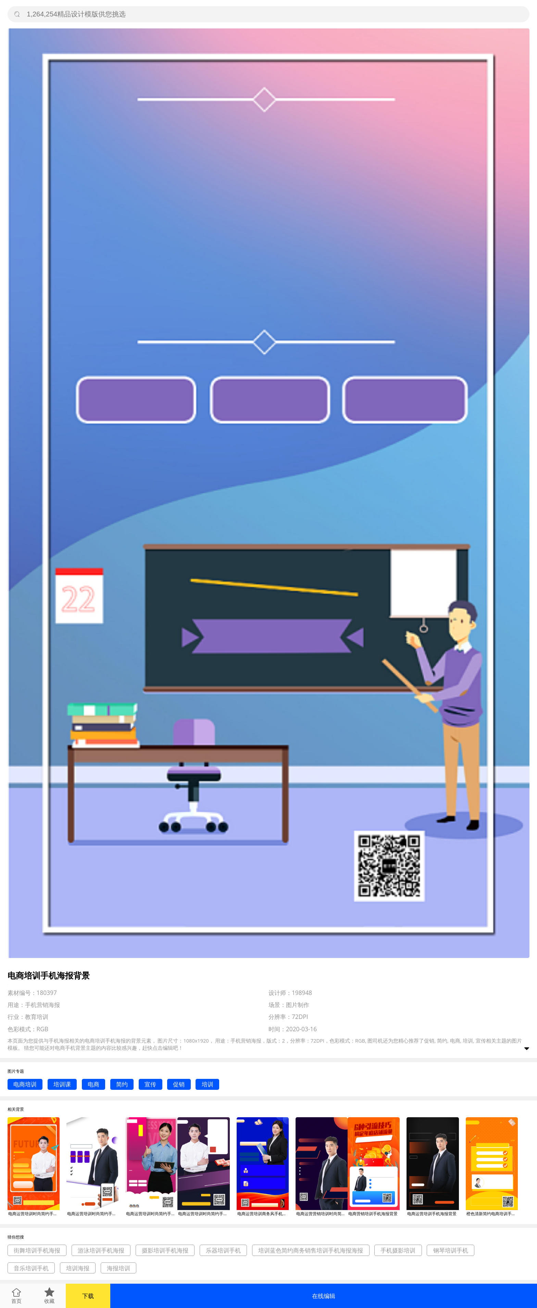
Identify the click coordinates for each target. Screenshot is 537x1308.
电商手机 (65, 1047)
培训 (207, 1084)
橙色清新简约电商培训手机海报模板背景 (492, 1214)
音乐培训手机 (31, 1268)
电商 (93, 1084)
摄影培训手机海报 (165, 1250)
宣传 (150, 1084)
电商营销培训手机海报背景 (373, 1214)
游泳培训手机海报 (101, 1250)
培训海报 (77, 1268)
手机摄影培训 (397, 1250)
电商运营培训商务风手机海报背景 (263, 1214)
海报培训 (118, 1268)
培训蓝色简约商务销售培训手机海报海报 (310, 1250)
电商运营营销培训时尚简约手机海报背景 (322, 1214)
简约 (122, 1084)
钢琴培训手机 (450, 1250)
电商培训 (25, 1084)
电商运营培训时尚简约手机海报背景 (34, 1214)
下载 (88, 1296)
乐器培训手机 (223, 1250)
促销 (179, 1084)
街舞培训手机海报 (37, 1250)
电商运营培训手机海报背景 (432, 1214)
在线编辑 (323, 1296)
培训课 (62, 1084)
